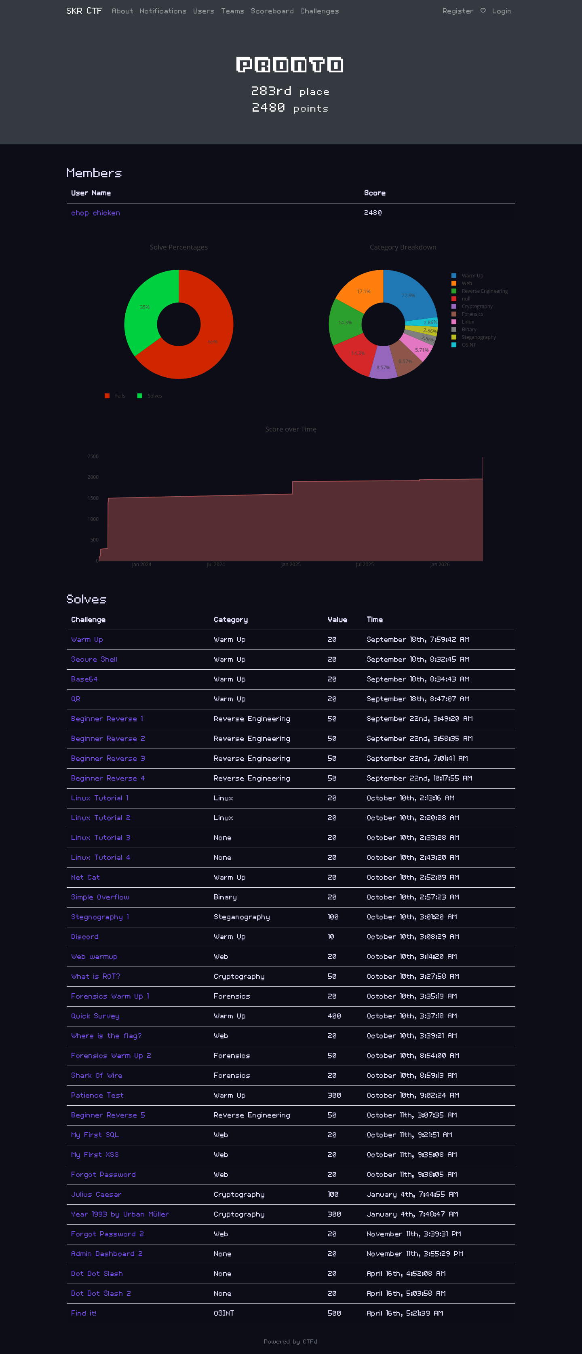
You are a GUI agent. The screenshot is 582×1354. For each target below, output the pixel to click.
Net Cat (86, 877)
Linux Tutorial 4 (101, 857)
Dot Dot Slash (97, 1274)
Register (458, 11)
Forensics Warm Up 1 (110, 996)
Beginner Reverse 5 (109, 1115)
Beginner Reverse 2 (109, 739)
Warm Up (87, 639)
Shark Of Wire (97, 1075)
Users (204, 11)
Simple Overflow (101, 897)
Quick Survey (96, 1016)
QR (76, 699)
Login (502, 11)
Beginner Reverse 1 (107, 719)
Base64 (85, 679)
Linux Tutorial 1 (100, 798)
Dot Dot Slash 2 (101, 1293)
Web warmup (95, 956)
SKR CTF (85, 11)
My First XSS (95, 1155)
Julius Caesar (97, 1194)
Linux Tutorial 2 (101, 818)
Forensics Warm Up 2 (112, 1056)
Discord (85, 937)
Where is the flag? (107, 1036)
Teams (233, 11)
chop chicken (96, 213)
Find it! (84, 1313)
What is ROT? (96, 976)
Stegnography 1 (100, 917)
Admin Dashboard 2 (107, 1254)
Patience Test (98, 1095)
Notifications (163, 11)
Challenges (320, 11)
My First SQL (96, 1135)
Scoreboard (272, 11)
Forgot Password (104, 1174)
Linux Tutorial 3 (101, 838)
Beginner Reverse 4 (109, 778)
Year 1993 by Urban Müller (120, 1214)
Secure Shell (95, 659)
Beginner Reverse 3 (109, 758)
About (123, 11)
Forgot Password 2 (108, 1234)
